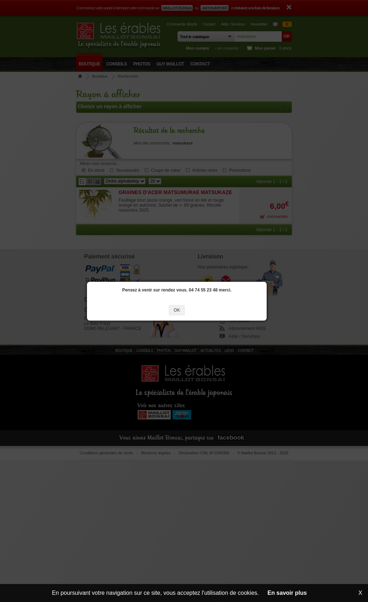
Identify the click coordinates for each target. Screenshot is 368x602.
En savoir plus (287, 593)
